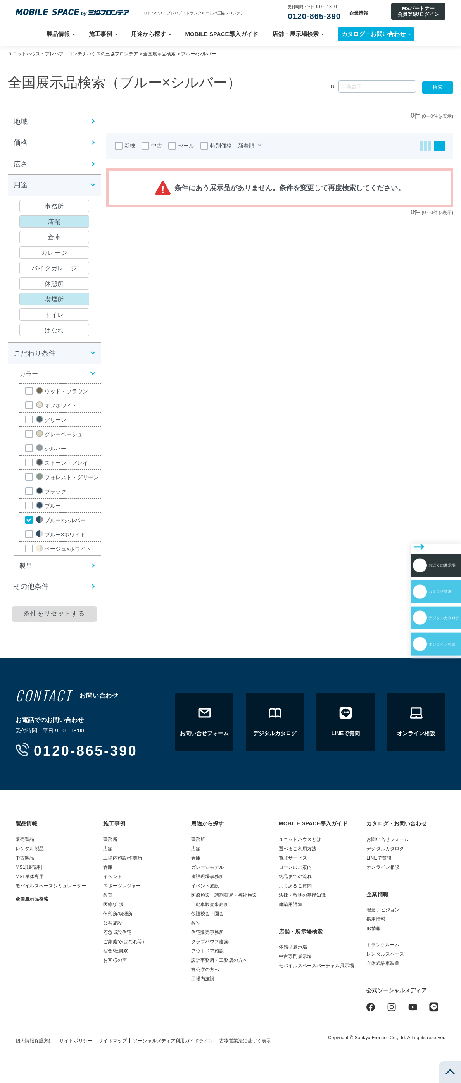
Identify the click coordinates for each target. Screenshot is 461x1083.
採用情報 (375, 919)
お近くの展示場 (415, 527)
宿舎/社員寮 (115, 951)
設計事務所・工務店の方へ (219, 960)
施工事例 (100, 34)
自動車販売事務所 (210, 904)
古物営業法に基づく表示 (245, 1040)
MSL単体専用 (30, 876)
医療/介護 (113, 904)
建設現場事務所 (207, 876)
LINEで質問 (378, 858)
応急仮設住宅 (117, 932)
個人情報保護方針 (34, 1040)
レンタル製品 (30, 848)
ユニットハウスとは (300, 839)
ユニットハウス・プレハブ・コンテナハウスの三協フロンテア (73, 53)
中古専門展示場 (295, 956)
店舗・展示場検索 (295, 34)
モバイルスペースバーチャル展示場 (316, 965)
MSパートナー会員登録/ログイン (418, 11)
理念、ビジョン (382, 910)
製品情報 (58, 34)
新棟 (125, 146)
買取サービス (293, 858)
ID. (332, 86)
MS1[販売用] (29, 867)
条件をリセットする (54, 613)
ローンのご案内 (295, 867)
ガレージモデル (207, 867)
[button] (54, 121)
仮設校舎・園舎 (207, 913)
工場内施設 (203, 979)
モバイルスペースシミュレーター (51, 886)
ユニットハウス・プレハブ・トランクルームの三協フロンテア (190, 13)
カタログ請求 (411, 549)
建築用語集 (290, 904)
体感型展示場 (293, 947)
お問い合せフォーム (387, 839)
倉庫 (107, 867)
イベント (112, 876)
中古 (152, 146)
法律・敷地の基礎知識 (302, 895)
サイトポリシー (75, 1040)
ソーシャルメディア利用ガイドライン (173, 1040)
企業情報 (358, 13)
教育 (107, 895)
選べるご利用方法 (297, 848)
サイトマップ (112, 1040)
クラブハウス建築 (210, 941)
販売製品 (25, 839)
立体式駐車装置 (382, 963)
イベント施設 (205, 886)
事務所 (110, 839)
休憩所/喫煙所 (118, 913)
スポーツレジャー (122, 886)
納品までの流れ (295, 876)
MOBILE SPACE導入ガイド (221, 34)
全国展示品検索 (159, 53)
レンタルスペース (385, 954)
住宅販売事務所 (207, 932)
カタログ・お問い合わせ (396, 823)
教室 (195, 923)
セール (181, 146)
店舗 (107, 848)
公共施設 (112, 923)
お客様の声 (115, 960)
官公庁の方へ (205, 969)
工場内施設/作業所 (122, 858)
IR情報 (373, 928)
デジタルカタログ (418, 572)
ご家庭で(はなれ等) (123, 941)
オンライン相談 (415, 594)
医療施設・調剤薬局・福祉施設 (224, 895)
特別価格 (216, 146)
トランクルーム (382, 944)
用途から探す (148, 34)
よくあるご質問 (295, 886)
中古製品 (25, 858)
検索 (438, 87)
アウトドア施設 (207, 951)
